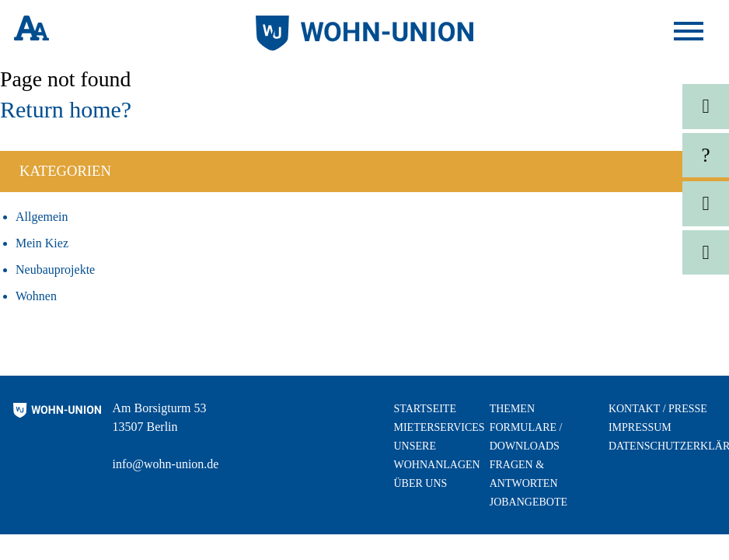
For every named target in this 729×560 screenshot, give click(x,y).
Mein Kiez (42, 243)
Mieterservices (438, 427)
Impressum (640, 427)
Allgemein (42, 216)
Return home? (65, 109)
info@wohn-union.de (166, 464)
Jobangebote (528, 502)
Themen (512, 409)
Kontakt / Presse (658, 409)
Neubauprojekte (55, 269)
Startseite (424, 409)
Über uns (420, 483)
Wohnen (36, 296)
